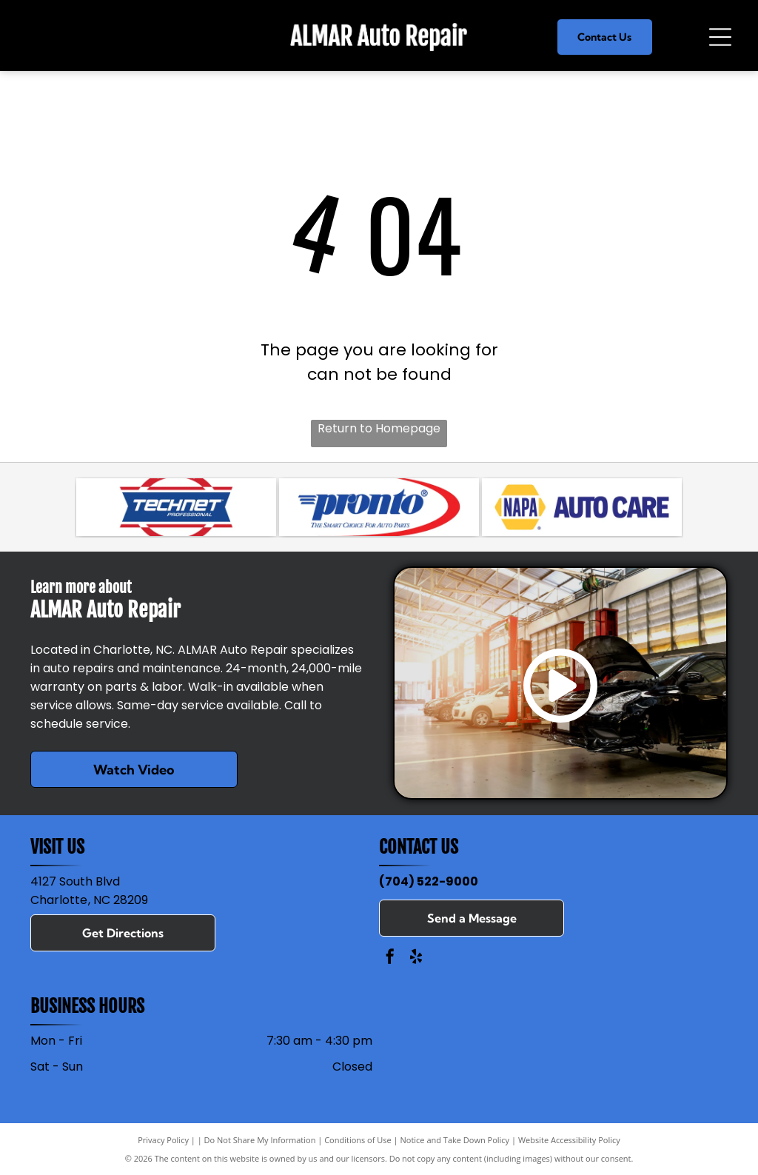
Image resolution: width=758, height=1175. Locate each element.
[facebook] (390, 958)
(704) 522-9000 (428, 881)
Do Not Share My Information (260, 1139)
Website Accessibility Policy (569, 1139)
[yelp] (416, 958)
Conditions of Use (358, 1139)
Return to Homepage (379, 428)
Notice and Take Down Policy (455, 1139)
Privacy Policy (163, 1139)
